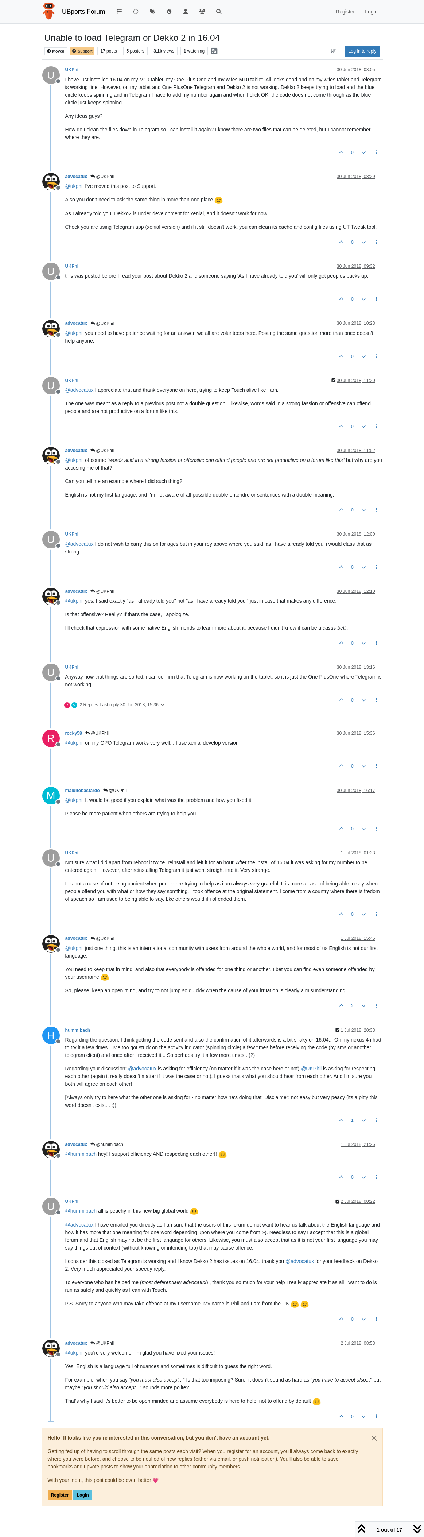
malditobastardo (82, 790)
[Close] (374, 1438)
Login (83, 1495)
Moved (55, 51)
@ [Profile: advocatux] (79, 390)
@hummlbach (106, 1144)
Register (60, 1495)
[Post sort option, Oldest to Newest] (333, 51)
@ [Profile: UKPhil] (311, 1068)
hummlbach (77, 1030)
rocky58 (73, 733)
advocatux (76, 176)
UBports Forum (83, 11)
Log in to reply (363, 51)
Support (82, 51)
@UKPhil (102, 176)
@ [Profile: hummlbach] (81, 1154)
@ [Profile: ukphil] (74, 186)
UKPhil (72, 69)
